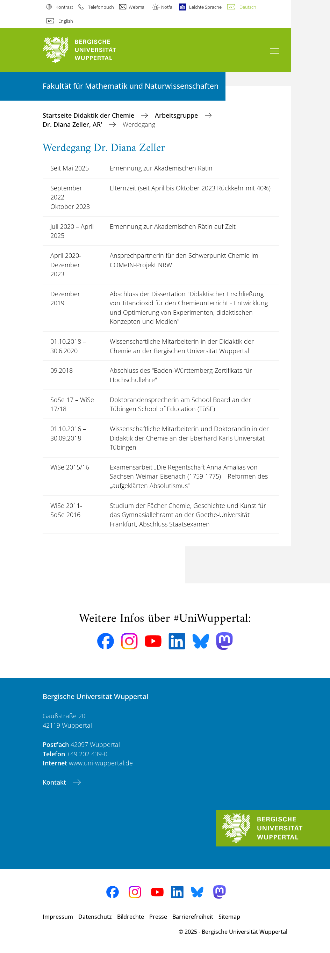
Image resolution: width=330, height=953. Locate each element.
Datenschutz (95, 917)
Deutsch (247, 7)
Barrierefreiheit (192, 917)
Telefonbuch (101, 7)
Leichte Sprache (205, 7)
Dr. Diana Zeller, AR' (73, 124)
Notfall (167, 7)
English (65, 21)
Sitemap (229, 917)
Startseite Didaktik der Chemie (89, 115)
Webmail (137, 7)
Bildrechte (130, 917)
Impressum (58, 917)
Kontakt (55, 782)
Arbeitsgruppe (177, 115)
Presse (158, 917)
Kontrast (64, 7)
